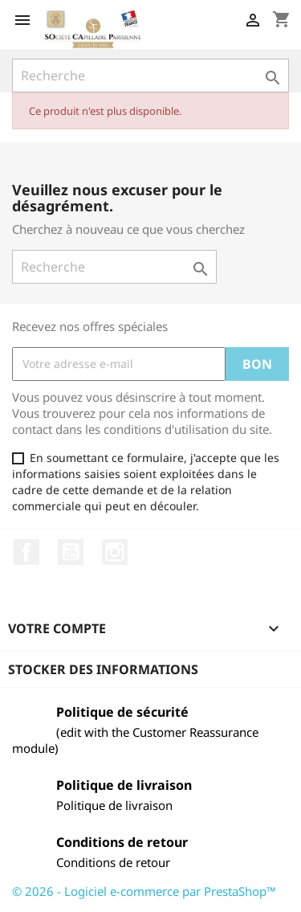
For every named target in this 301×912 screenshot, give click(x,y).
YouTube (70, 552)
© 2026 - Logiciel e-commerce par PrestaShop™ (144, 891)
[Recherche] (150, 75)
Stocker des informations (103, 669)
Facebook (26, 552)
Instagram (115, 552)
